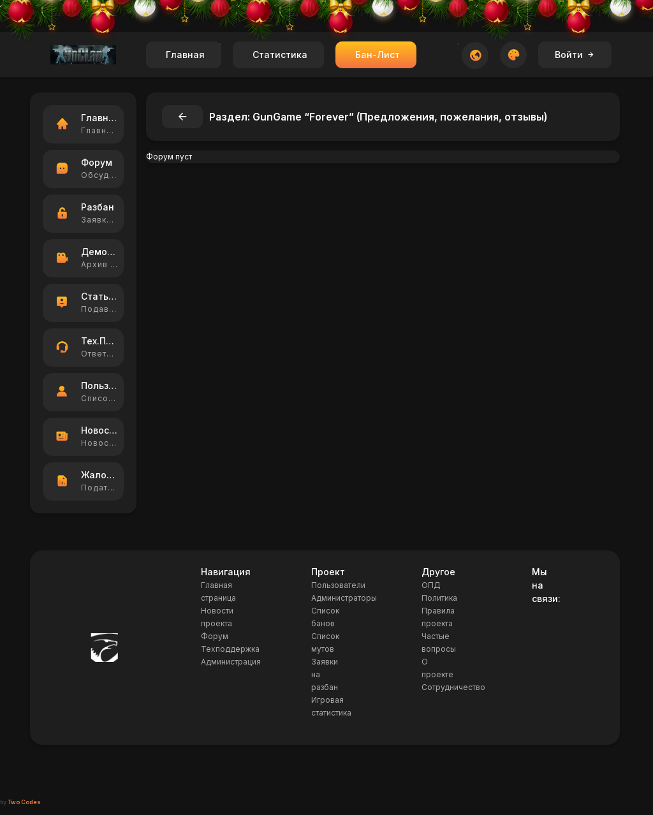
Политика (439, 598)
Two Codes (24, 801)
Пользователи (338, 585)
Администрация (231, 661)
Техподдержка (230, 649)
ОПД (431, 585)
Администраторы (344, 598)
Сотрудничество (453, 687)
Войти (575, 54)
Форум (214, 636)
